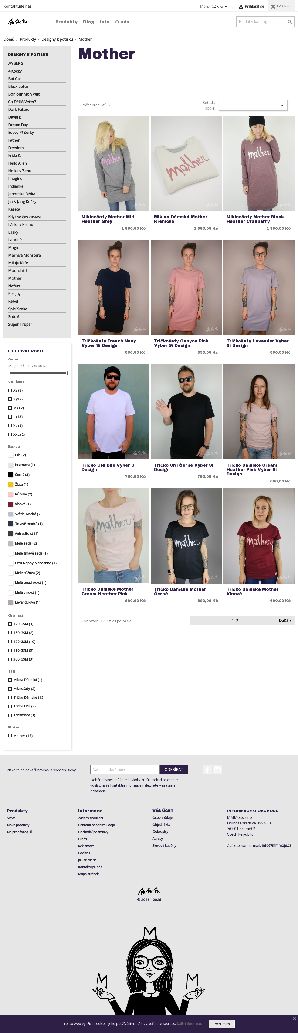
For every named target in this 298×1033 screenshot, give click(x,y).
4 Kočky (15, 71)
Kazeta (14, 209)
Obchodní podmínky (93, 832)
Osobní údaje (162, 817)
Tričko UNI (24, 706)
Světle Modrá (28, 514)
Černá (22, 474)
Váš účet (162, 811)
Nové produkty (18, 825)
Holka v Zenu (19, 170)
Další (286, 621)
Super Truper (20, 324)
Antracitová (26, 533)
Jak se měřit (87, 860)
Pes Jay (14, 293)
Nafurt (14, 286)
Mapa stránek (88, 874)
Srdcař (13, 316)
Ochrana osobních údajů (96, 825)
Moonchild (17, 270)
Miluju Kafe (18, 263)
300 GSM (23, 659)
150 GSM (23, 632)
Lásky (13, 232)
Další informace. (189, 1023)
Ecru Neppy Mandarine (36, 563)
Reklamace (86, 846)
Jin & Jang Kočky (22, 201)
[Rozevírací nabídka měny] (220, 6)
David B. (15, 117)
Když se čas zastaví (24, 216)
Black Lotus (18, 86)
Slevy (11, 818)
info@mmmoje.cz (276, 845)
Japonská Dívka (21, 193)
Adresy (157, 838)
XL (18, 425)
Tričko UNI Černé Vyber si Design (183, 467)
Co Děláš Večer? (22, 101)
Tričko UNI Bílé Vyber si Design (108, 467)
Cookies (84, 853)
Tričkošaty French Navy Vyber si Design (108, 343)
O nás (122, 22)
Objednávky (161, 824)
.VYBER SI (16, 63)
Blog (88, 22)
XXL (19, 434)
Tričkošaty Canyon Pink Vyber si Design (181, 343)
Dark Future (18, 109)
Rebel (13, 301)
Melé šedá (26, 543)
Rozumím (221, 1023)
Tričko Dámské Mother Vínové (252, 591)
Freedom (16, 147)
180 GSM (23, 650)
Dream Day (18, 124)
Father (14, 140)
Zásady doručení (90, 818)
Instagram (217, 769)
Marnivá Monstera (24, 255)
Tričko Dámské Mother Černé (180, 591)
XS (18, 390)
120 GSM (23, 623)
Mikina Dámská (27, 679)
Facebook (207, 769)
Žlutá (21, 484)
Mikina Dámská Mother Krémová (180, 219)
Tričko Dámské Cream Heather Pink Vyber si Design (252, 470)
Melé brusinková (30, 582)
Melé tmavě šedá (31, 553)
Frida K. (14, 155)
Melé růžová (27, 572)
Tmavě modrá (29, 523)
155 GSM (24, 641)
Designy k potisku (28, 54)
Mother (14, 278)
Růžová (23, 494)
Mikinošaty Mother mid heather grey (107, 219)
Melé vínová (27, 592)
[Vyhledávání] (265, 21)
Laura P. (15, 239)
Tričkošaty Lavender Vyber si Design (258, 343)
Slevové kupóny (164, 845)
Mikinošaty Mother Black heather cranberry (255, 219)
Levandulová (27, 602)
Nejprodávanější (19, 832)
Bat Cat (14, 78)
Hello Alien (17, 163)
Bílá (20, 454)
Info (105, 22)
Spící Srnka (17, 309)
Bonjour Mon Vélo (24, 94)
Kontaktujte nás (17, 6)
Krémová (25, 464)
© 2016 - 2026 (149, 899)
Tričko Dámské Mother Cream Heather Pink (107, 591)
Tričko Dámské (28, 697)
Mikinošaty (24, 688)
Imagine (15, 178)
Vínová (23, 504)
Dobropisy (160, 831)
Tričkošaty (24, 715)
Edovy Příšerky (21, 132)
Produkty (66, 22)
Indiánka (15, 186)
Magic (13, 247)
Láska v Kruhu (20, 224)
